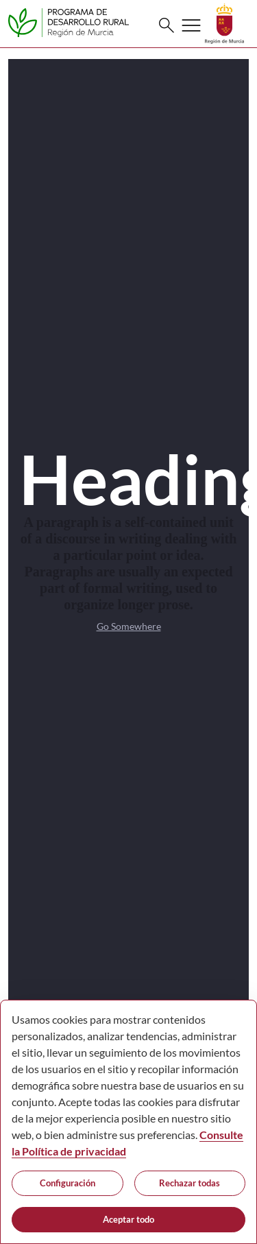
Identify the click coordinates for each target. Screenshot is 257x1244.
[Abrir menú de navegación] (191, 25)
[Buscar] (167, 25)
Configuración (67, 1182)
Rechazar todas (189, 1182)
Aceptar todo (128, 1219)
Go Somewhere (129, 626)
